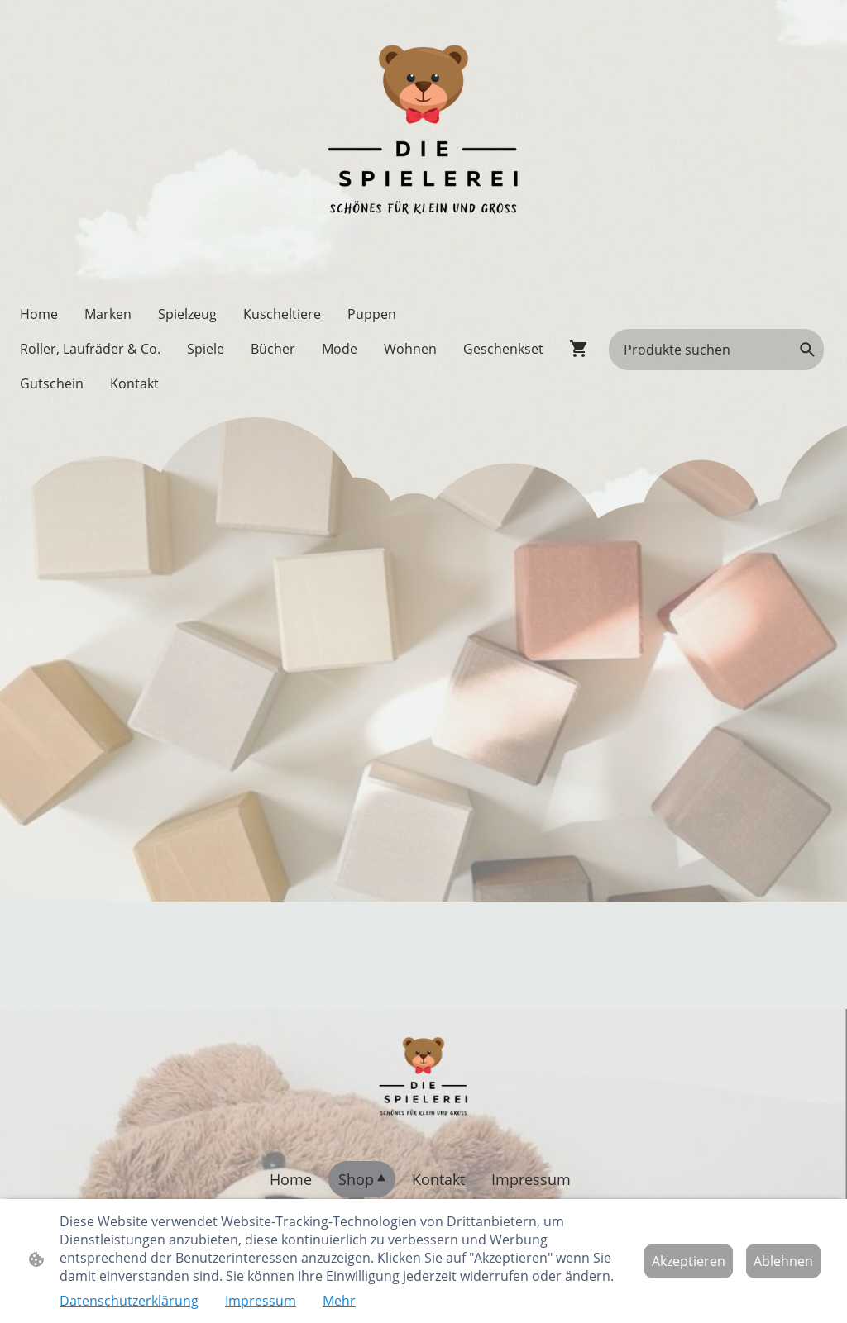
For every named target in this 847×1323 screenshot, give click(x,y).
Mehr (339, 1301)
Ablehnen (783, 1261)
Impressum (260, 1301)
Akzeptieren (688, 1261)
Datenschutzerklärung (129, 1301)
